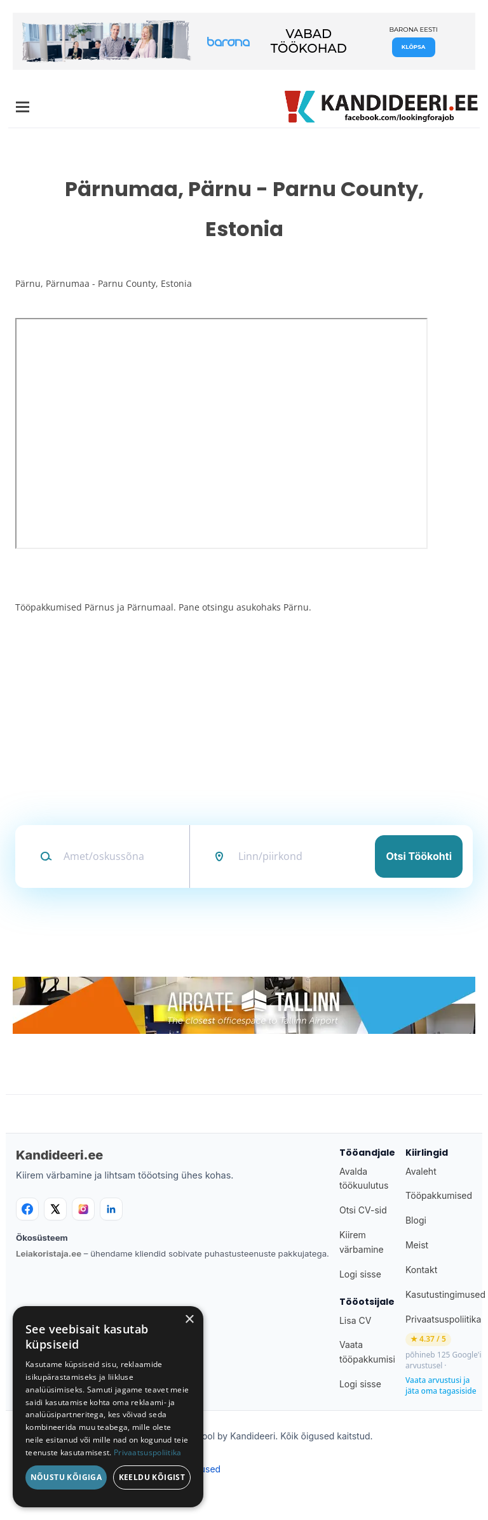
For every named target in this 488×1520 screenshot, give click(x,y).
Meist (416, 1244)
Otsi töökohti (419, 856)
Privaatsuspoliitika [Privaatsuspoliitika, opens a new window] (148, 1452)
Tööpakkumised (438, 1195)
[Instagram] (83, 1209)
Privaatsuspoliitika (443, 1319)
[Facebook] (27, 1209)
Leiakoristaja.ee (48, 1253)
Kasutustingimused (445, 1294)
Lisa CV (355, 1320)
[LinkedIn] (111, 1209)
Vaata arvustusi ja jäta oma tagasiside (441, 1385)
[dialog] (108, 1406)
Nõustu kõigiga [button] (66, 1477)
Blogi (415, 1220)
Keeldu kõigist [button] (152, 1477)
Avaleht (421, 1171)
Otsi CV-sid (363, 1210)
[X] (55, 1209)
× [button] (189, 1320)
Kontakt (421, 1269)
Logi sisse (360, 1274)
